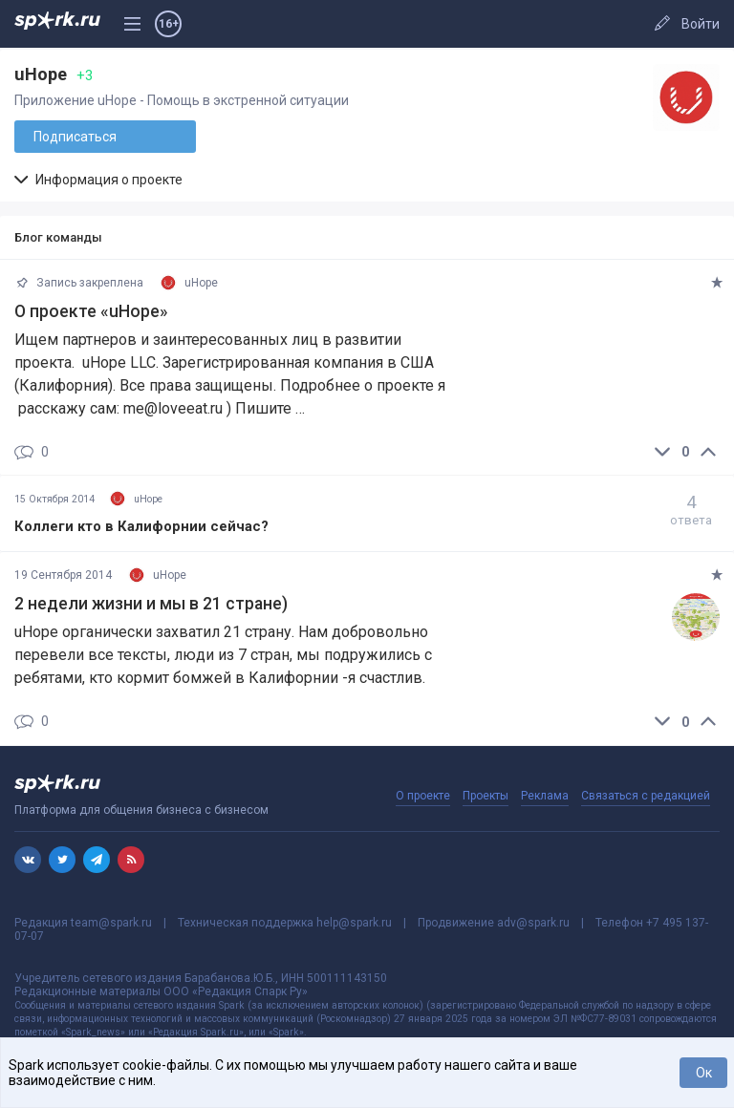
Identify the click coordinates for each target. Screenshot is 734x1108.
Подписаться (75, 136)
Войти (700, 24)
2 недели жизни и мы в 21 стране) (151, 603)
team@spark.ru (111, 922)
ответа (691, 510)
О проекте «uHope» (91, 311)
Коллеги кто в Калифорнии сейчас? (141, 526)
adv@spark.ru (533, 922)
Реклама (545, 795)
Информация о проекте (98, 179)
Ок (704, 1072)
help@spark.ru (354, 922)
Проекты (485, 795)
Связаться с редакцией (645, 795)
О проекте (423, 795)
